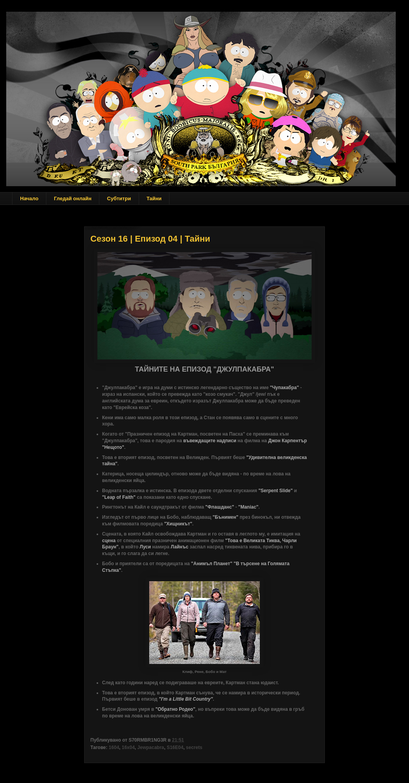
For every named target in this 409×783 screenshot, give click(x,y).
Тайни (154, 198)
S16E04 (175, 747)
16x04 (128, 747)
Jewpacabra (151, 747)
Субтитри (119, 198)
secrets (194, 747)
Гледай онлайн (73, 198)
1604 (114, 747)
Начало (29, 198)
